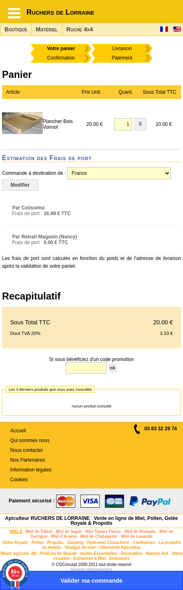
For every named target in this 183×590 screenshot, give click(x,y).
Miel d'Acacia (63, 536)
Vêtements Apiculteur (120, 547)
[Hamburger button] (14, 13)
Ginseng (75, 542)
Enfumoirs (119, 558)
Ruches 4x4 (157, 553)
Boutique (15, 29)
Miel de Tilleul (39, 531)
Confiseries (144, 542)
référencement (99, 569)
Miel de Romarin (140, 531)
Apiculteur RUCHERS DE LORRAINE (47, 518)
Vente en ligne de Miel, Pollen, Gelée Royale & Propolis (124, 520)
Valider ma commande (91, 580)
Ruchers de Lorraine (60, 12)
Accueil (18, 431)
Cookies (19, 479)
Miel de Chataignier (99, 536)
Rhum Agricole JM (18, 553)
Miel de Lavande (136, 536)
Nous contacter (26, 450)
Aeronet (78, 569)
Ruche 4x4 (79, 29)
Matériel (47, 29)
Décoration (131, 553)
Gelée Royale (15, 542)
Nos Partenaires (27, 460)
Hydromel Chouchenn (108, 542)
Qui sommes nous (30, 440)
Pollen (37, 542)
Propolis (55, 542)
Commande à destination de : (34, 173)
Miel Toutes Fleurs (103, 531)
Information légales (30, 470)
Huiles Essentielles (99, 553)
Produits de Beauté (58, 553)
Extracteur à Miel (89, 558)
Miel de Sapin (69, 531)
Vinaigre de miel (80, 547)
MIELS (16, 531)
